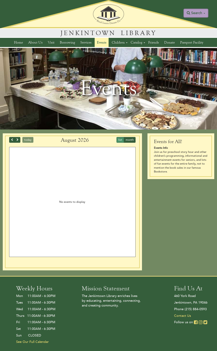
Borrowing (67, 42)
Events (101, 42)
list (120, 140)
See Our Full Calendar (32, 342)
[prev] (12, 140)
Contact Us (182, 316)
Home (18, 42)
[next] (17, 140)
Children (119, 42)
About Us (35, 42)
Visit (51, 42)
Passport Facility (191, 42)
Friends (153, 42)
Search (198, 13)
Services (86, 42)
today (28, 140)
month (130, 140)
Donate (169, 42)
